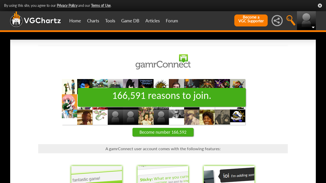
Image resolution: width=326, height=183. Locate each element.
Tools (110, 20)
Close (320, 6)
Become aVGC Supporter (251, 19)
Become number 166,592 (163, 132)
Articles (152, 20)
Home (75, 20)
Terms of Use (101, 5)
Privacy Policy (67, 5)
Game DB (130, 20)
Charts (93, 20)
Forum (172, 20)
